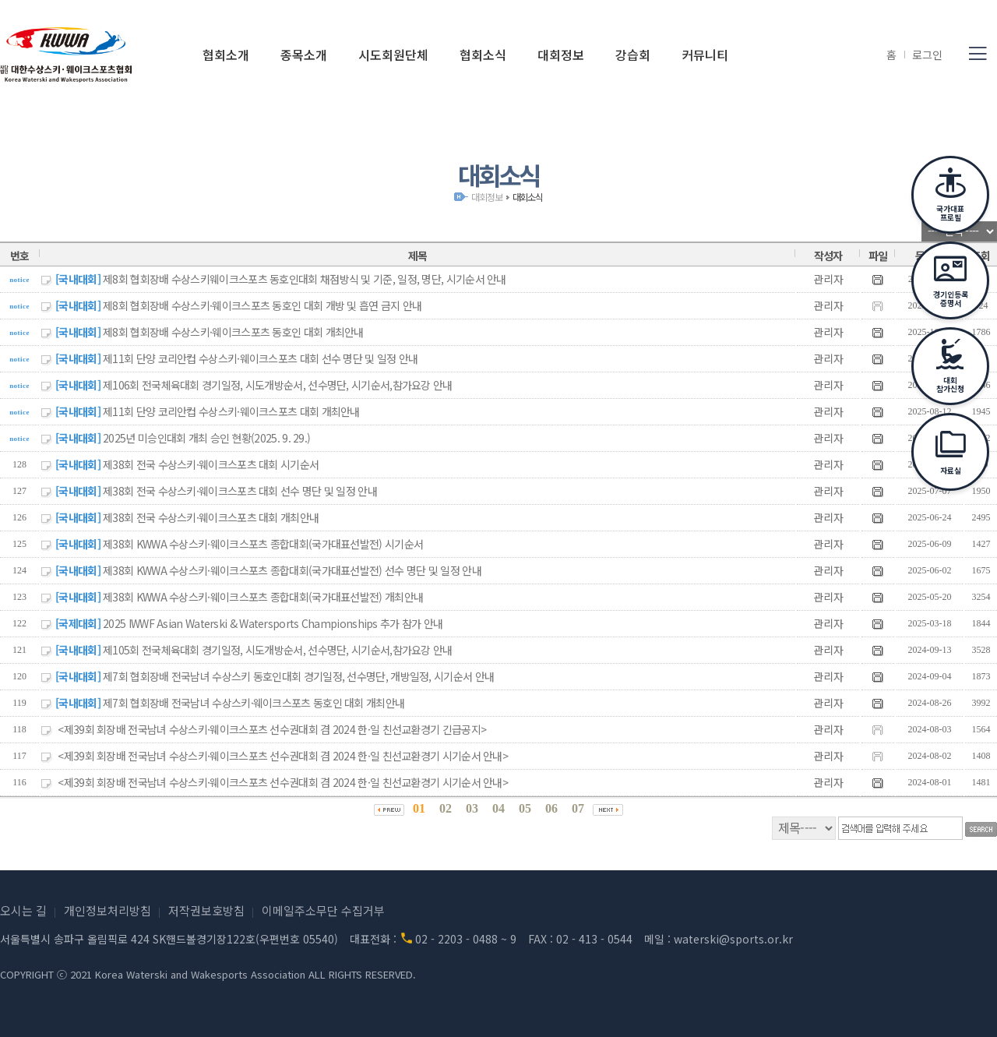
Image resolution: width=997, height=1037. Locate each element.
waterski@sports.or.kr (733, 939)
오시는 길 (23, 910)
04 (498, 808)
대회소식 (528, 196)
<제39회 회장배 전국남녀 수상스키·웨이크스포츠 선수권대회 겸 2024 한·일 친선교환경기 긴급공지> (272, 729)
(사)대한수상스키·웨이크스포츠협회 (66, 54)
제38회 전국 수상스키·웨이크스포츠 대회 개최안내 (211, 517)
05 (525, 808)
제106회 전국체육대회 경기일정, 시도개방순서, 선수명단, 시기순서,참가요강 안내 (278, 385)
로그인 (927, 54)
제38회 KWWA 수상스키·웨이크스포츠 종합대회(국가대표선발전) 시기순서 (263, 544)
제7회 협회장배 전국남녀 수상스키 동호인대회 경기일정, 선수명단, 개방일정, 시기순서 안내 (298, 676)
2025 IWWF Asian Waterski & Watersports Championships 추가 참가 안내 (272, 623)
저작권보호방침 (206, 910)
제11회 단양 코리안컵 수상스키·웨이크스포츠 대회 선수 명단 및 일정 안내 (260, 358)
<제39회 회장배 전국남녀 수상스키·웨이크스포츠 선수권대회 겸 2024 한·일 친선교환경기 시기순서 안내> (283, 756)
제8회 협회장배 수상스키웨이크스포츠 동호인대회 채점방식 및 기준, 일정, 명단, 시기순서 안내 (304, 279)
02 (445, 808)
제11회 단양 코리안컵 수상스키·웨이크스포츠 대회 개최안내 (231, 411)
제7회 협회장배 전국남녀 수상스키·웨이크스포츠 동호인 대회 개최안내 (253, 703)
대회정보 (486, 196)
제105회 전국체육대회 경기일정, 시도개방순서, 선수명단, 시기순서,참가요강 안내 (278, 650)
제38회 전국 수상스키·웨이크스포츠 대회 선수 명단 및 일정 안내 (240, 491)
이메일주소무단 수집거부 (323, 910)
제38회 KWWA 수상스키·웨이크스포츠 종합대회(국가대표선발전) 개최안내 (263, 597)
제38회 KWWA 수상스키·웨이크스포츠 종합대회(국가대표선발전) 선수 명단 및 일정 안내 (292, 570)
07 (578, 808)
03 (472, 808)
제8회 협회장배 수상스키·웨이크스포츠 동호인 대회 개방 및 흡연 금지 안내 (262, 305)
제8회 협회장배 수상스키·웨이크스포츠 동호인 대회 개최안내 (233, 332)
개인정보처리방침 (107, 910)
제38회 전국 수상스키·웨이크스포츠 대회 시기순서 (211, 464)
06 (551, 808)
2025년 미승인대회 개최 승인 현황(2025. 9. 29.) (206, 438)
